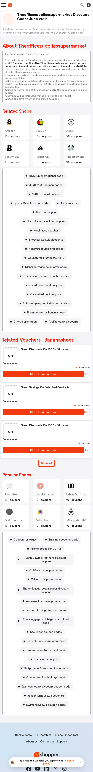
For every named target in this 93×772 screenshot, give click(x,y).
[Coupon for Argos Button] (24, 539)
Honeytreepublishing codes (45, 248)
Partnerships (43, 724)
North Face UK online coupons (46, 221)
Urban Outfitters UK (79, 494)
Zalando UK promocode (46, 576)
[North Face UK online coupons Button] (44, 221)
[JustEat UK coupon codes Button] (44, 185)
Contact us (47, 731)
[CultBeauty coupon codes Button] (44, 567)
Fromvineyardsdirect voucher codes (46, 276)
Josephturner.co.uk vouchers (45, 685)
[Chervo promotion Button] (24, 321)
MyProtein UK (13, 520)
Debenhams (43, 520)
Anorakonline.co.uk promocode (46, 594)
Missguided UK (76, 520)
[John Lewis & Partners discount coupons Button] (45, 558)
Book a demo (23, 724)
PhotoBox (11, 494)
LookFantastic (45, 494)
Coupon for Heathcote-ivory (46, 257)
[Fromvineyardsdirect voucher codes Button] (44, 276)
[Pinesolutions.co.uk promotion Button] (44, 630)
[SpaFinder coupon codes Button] (45, 621)
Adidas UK (42, 156)
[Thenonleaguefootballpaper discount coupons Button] (44, 585)
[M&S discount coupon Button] (44, 194)
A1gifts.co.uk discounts (63, 321)
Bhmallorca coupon (46, 648)
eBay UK (41, 130)
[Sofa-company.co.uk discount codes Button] (44, 303)
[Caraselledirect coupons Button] (44, 294)
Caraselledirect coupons (45, 294)
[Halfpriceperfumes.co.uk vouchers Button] (45, 658)
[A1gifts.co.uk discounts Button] (62, 321)
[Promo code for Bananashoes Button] (45, 312)
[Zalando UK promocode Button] (45, 576)
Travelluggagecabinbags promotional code (46, 612)
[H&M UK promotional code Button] (45, 176)
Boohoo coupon (46, 212)
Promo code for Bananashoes (46, 312)
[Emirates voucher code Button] (62, 539)
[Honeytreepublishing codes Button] (44, 248)
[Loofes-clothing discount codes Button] (44, 603)
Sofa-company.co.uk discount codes (46, 303)
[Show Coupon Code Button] (43, 374)
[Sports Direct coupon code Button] (29, 203)
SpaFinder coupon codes (46, 621)
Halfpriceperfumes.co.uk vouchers (46, 658)
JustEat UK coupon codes (45, 185)
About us (32, 731)
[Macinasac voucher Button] (44, 230)
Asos (69, 130)
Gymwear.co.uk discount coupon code (45, 676)
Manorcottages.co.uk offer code (46, 267)
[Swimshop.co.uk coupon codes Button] (45, 694)
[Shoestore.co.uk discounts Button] (45, 239)
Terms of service (65, 751)
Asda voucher (69, 203)
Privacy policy (49, 751)
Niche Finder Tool (66, 724)
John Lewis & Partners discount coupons (46, 557)
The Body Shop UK (78, 156)
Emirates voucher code (63, 539)
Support (62, 731)
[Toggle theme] (89, 5)
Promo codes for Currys (45, 548)
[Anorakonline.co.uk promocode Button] (45, 594)
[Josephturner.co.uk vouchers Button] (44, 685)
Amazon (10, 130)
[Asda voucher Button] (68, 203)
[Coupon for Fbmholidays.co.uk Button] (44, 667)
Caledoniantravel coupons (45, 285)
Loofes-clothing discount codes (46, 603)
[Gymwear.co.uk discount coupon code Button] (44, 676)
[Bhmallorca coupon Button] (44, 649)
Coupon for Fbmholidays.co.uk (45, 667)
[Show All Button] (46, 463)
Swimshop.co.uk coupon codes (46, 694)
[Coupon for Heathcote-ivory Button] (44, 258)
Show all (46, 463)
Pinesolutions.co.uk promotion (46, 630)
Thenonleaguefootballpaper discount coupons (46, 585)
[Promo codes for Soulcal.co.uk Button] (44, 639)
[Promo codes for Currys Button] (44, 548)
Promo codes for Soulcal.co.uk (45, 639)
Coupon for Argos (25, 539)
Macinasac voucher (46, 230)
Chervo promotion (25, 321)
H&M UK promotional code (46, 175)
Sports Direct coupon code (31, 203)
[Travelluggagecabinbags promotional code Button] (44, 612)
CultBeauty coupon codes (46, 566)
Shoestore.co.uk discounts (46, 239)
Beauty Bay (12, 156)
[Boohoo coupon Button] (45, 212)
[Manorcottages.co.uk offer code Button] (44, 267)
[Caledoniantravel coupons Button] (44, 285)
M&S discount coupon (46, 194)
